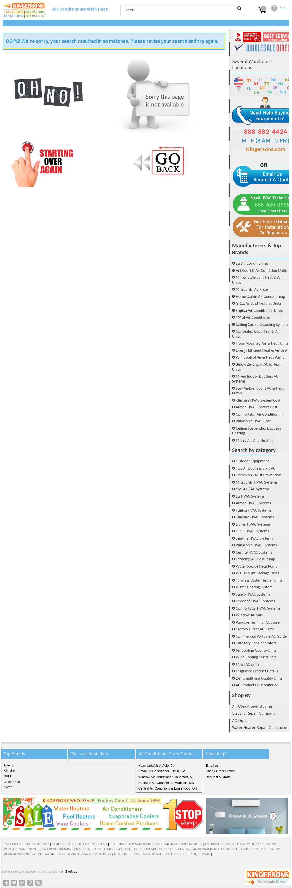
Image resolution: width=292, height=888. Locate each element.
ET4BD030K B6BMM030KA (60, 849)
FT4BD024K (113, 849)
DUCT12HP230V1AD (91, 844)
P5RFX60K (133, 849)
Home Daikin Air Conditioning (260, 296)
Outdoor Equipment (252, 461)
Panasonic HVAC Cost (253, 421)
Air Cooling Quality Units (256, 650)
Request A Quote (218, 777)
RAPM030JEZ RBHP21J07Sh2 (167, 849)
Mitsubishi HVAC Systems (257, 482)
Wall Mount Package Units (257, 573)
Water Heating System (254, 587)
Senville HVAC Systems (254, 538)
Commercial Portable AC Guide (261, 636)
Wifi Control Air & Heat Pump (260, 357)
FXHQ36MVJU (199, 854)
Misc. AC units (247, 664)
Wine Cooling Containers (256, 657)
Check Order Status (220, 771)
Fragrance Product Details (257, 671)
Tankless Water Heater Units (259, 580)
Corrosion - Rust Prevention (258, 475)
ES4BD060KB (62, 844)
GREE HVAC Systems (252, 531)
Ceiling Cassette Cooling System (262, 324)
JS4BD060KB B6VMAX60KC (131, 844)
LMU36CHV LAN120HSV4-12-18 (230, 844)
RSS (38, 883)
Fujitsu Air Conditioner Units (259, 310)
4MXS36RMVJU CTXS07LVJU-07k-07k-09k (225, 849)
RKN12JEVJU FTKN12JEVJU (164, 854)
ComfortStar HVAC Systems (258, 608)
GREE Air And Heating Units (258, 303)
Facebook (6, 883)
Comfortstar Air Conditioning (260, 414)
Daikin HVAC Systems (253, 524)
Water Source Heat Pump (257, 566)
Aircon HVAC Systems (253, 503)
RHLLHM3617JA (126, 854)
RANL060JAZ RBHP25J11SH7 (26, 844)
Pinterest (30, 883)
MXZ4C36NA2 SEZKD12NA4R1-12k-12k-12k (77, 854)
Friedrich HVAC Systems (255, 601)
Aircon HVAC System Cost (256, 407)
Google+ (22, 883)
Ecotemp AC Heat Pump (255, 559)
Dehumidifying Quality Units (259, 678)
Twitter (14, 883)
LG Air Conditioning (252, 263)
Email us (212, 765)
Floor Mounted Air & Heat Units (262, 343)
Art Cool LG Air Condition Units (261, 270)
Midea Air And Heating (254, 440)
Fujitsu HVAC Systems (253, 510)
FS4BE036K (92, 849)
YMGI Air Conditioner (253, 317)
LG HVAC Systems (250, 496)
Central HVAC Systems (254, 552)
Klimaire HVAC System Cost (258, 400)
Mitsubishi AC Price (252, 289)
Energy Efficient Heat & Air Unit (262, 350)
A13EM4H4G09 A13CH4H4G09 (178, 844)
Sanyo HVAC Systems (253, 594)
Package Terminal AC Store (258, 622)
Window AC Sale (249, 615)
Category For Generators (256, 643)
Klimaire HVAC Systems (255, 517)
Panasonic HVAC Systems (256, 545)
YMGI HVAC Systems (252, 489)
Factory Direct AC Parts (255, 629)
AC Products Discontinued (257, 685)
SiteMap (71, 871)
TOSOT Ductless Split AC (255, 468)
